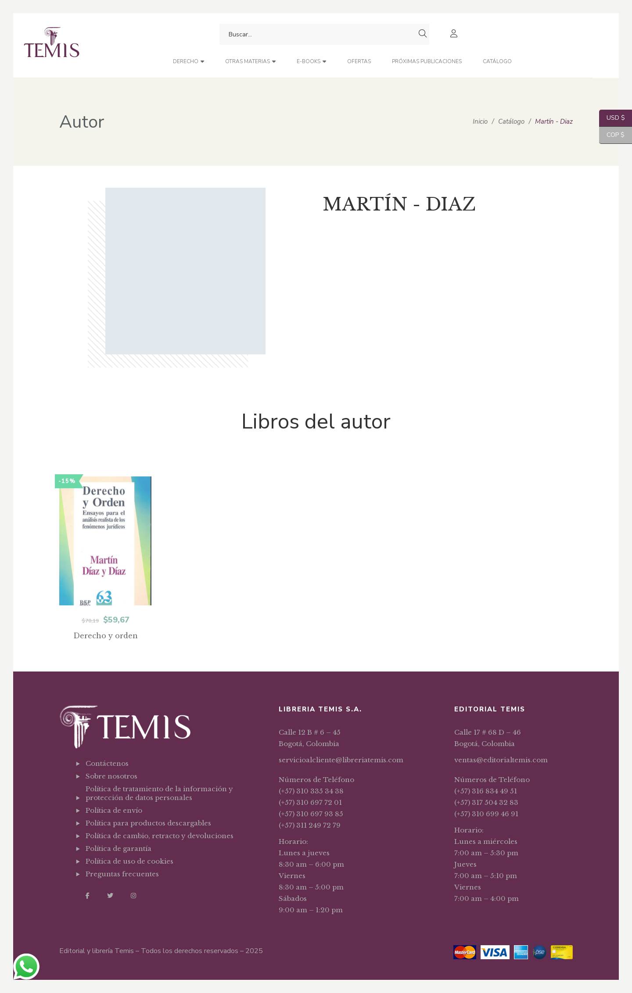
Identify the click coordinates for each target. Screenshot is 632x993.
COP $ (612, 135)
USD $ (612, 118)
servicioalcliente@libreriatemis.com (341, 760)
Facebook (88, 896)
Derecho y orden (105, 658)
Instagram (133, 896)
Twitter (110, 896)
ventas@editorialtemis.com (501, 760)
